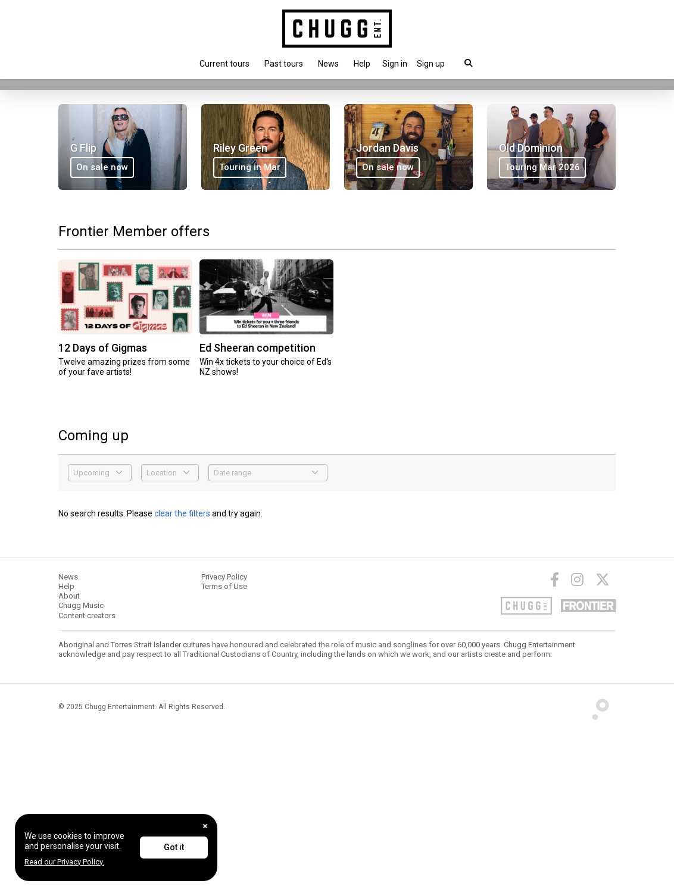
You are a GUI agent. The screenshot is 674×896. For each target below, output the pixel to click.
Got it (174, 847)
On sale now (90, 208)
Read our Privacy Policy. (64, 861)
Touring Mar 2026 (542, 332)
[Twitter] (602, 744)
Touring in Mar (249, 332)
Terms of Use (224, 751)
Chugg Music (81, 770)
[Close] (205, 826)
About (69, 760)
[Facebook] (554, 744)
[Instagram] (577, 744)
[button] (394, 64)
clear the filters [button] (182, 678)
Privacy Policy (224, 741)
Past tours (283, 63)
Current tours (224, 63)
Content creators (87, 780)
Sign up (431, 63)
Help (362, 63)
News (328, 63)
